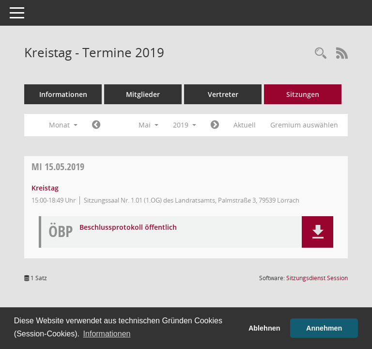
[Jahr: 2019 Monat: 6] (214, 125)
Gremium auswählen (304, 124)
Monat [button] (63, 124)
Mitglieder (143, 94)
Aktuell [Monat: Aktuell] (244, 124)
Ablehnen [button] (264, 328)
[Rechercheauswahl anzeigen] (320, 54)
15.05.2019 (57, 166)
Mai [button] (148, 124)
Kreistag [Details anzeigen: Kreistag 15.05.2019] (45, 187)
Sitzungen (302, 94)
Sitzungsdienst (317, 278)
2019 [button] (184, 124)
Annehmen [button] (324, 328)
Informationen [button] (107, 334)
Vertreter (223, 94)
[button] (317, 232)
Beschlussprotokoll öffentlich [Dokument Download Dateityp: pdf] (128, 227)
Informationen (63, 94)
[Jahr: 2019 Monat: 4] (96, 125)
